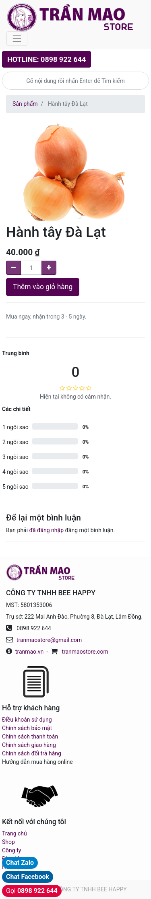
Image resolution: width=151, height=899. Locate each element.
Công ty (11, 850)
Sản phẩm (25, 104)
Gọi (32, 891)
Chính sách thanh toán (30, 736)
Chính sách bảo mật (27, 728)
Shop (8, 842)
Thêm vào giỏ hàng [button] (42, 287)
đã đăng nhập (46, 530)
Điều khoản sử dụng (27, 719)
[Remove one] (13, 268)
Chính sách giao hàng (29, 745)
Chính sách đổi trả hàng (31, 753)
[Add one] (48, 268)
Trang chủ (14, 833)
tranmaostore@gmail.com (49, 640)
